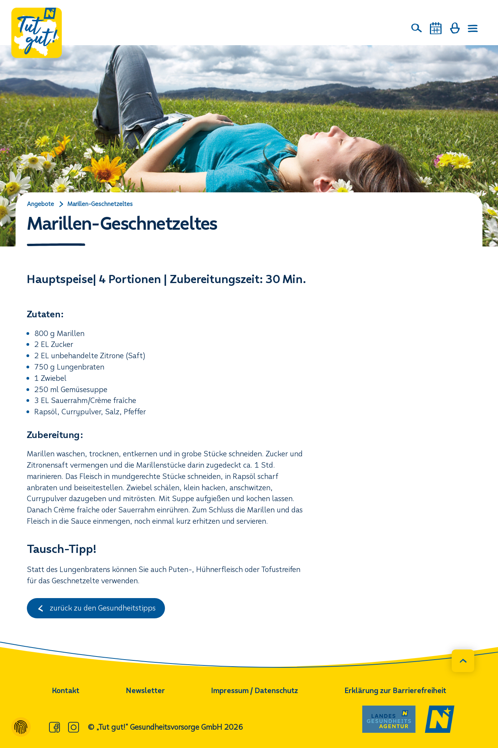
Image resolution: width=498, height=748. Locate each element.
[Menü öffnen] (473, 28)
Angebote (40, 204)
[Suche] (417, 28)
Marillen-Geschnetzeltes (100, 204)
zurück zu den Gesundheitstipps (96, 608)
